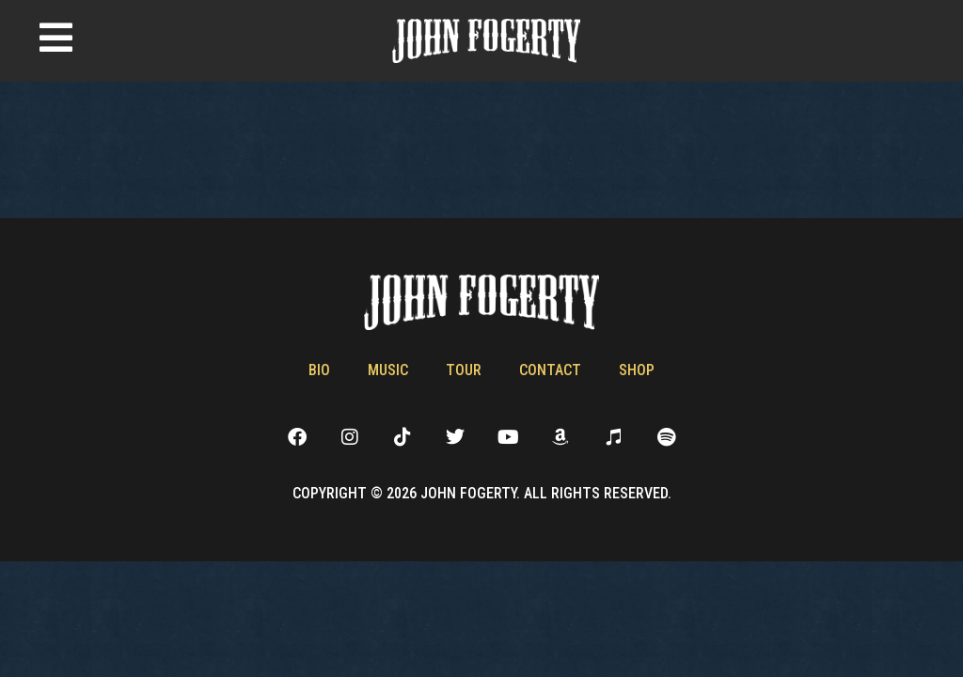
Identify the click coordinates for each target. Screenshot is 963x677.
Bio (319, 370)
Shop (637, 370)
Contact (550, 370)
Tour (464, 370)
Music (388, 370)
